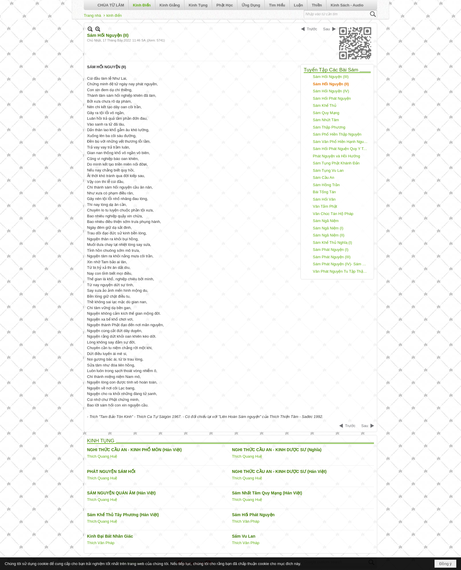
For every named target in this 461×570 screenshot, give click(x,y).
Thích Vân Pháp (245, 521)
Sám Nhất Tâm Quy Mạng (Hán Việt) (267, 493)
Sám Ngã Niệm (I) (328, 228)
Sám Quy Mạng (326, 113)
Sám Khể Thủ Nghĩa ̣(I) (332, 242)
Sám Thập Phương (329, 127)
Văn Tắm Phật (325, 206)
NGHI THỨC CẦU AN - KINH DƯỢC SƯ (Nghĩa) (276, 449)
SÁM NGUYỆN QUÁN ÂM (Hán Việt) (121, 493)
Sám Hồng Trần (326, 185)
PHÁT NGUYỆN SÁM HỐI (111, 471)
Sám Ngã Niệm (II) (328, 235)
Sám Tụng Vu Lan (328, 170)
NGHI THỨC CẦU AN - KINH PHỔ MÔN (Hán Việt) (134, 449)
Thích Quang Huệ (102, 456)
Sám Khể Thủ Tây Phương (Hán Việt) (123, 514)
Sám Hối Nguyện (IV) (331, 91)
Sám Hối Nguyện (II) (331, 84)
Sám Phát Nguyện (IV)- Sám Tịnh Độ (341, 264)
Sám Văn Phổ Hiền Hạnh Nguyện (341, 141)
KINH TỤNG (100, 441)
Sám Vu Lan (243, 536)
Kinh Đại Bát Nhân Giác (110, 536)
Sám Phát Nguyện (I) (330, 249)
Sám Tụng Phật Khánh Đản (336, 163)
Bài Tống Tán (324, 192)
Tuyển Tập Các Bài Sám (331, 70)
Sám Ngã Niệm (326, 221)
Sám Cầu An (323, 177)
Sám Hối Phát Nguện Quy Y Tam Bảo (341, 148)
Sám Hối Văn (324, 199)
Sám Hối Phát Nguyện (332, 98)
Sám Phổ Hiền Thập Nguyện (337, 134)
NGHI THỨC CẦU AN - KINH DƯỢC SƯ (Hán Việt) (279, 471)
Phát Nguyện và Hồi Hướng (336, 156)
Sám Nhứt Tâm (326, 120)
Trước (312, 29)
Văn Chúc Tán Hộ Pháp (333, 213)
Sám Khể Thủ (324, 105)
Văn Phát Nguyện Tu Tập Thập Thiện (341, 271)
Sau (326, 29)
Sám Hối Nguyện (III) (331, 76)
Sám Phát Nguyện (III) (331, 257)
